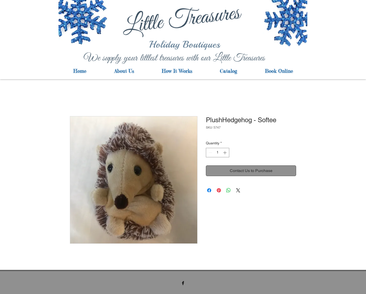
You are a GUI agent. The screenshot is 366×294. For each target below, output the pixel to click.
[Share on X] (238, 190)
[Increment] (225, 152)
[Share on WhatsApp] (228, 190)
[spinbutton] (217, 152)
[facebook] (183, 283)
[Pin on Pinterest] (219, 190)
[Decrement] (210, 152)
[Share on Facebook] (209, 190)
